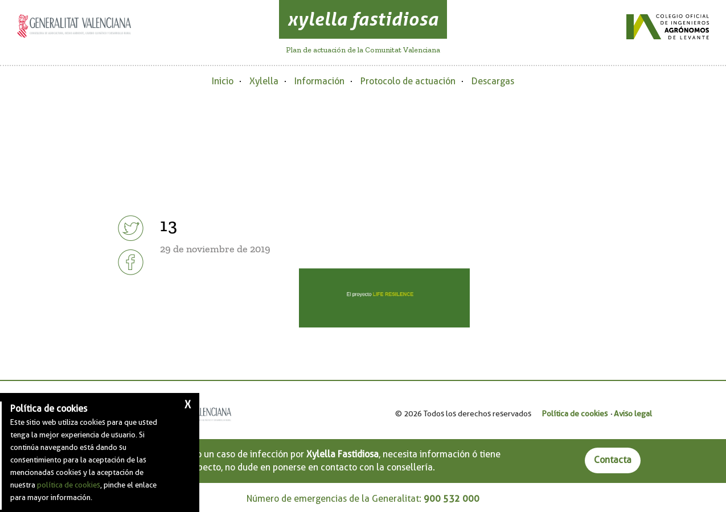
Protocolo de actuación (408, 81)
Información (319, 81)
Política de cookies (575, 413)
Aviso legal (633, 413)
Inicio (222, 81)
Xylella (263, 81)
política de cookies (68, 484)
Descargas (492, 81)
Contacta (612, 459)
